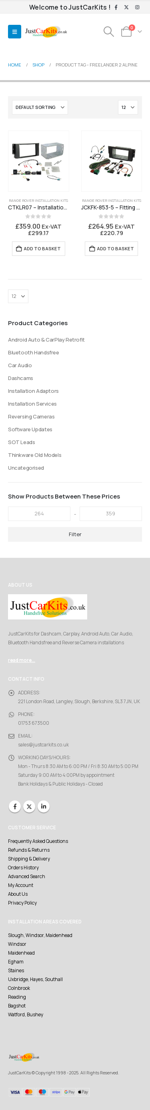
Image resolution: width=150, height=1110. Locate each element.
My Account (20, 885)
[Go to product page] (38, 161)
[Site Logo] (46, 32)
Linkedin (44, 806)
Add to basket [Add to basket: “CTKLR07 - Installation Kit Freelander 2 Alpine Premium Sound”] (42, 248)
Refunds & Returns (29, 850)
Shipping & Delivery (29, 859)
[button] (14, 31)
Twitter (29, 806)
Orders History (23, 868)
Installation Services (32, 403)
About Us (18, 894)
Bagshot (17, 1006)
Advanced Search (26, 876)
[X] (126, 7)
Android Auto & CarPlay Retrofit (46, 339)
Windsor (17, 944)
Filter (75, 534)
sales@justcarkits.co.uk (43, 745)
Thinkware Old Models (34, 454)
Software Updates (30, 429)
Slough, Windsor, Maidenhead (40, 935)
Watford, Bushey (25, 1014)
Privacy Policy (22, 903)
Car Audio (20, 365)
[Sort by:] (40, 107)
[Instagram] (137, 7)
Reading (17, 997)
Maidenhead (21, 953)
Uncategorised (26, 467)
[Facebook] (116, 7)
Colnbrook (19, 988)
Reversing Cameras (31, 416)
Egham (16, 962)
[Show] (128, 107)
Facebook (15, 806)
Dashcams (20, 378)
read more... (21, 660)
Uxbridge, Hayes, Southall (35, 979)
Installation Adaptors (33, 390)
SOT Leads (21, 442)
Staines (16, 970)
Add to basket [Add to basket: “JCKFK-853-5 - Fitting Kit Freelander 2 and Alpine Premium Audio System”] (115, 248)
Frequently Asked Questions (38, 841)
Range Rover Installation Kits (38, 200)
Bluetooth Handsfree (33, 352)
